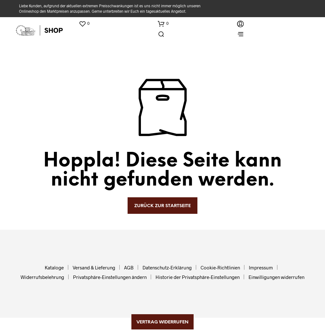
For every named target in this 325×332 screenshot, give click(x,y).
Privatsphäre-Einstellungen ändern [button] (110, 277)
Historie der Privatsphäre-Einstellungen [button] (198, 277)
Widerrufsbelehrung (42, 277)
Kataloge (54, 267)
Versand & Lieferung (94, 267)
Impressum (261, 267)
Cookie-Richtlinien (220, 267)
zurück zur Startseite (162, 206)
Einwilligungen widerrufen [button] (276, 277)
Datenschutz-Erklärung (167, 267)
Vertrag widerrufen (162, 322)
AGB (129, 267)
